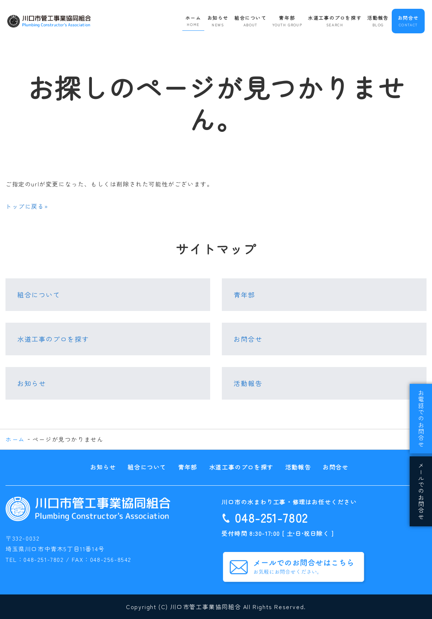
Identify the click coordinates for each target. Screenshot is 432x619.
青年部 (287, 20)
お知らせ (217, 20)
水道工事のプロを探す (334, 20)
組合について (250, 20)
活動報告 (377, 20)
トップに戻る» (26, 206)
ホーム (193, 20)
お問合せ (408, 20)
